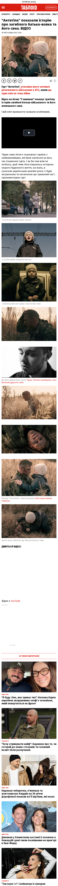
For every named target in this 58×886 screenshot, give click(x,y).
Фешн (25, 14)
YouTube (15, 600)
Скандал (16, 14)
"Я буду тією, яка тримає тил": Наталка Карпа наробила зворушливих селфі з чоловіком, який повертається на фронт (29, 700)
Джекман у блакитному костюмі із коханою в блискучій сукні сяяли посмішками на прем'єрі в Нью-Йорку (29, 840)
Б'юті (32, 14)
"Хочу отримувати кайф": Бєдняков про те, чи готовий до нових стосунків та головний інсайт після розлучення (29, 747)
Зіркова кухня (43, 14)
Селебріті (5, 14)
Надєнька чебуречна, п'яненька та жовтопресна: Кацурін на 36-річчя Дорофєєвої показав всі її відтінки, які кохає (28, 793)
